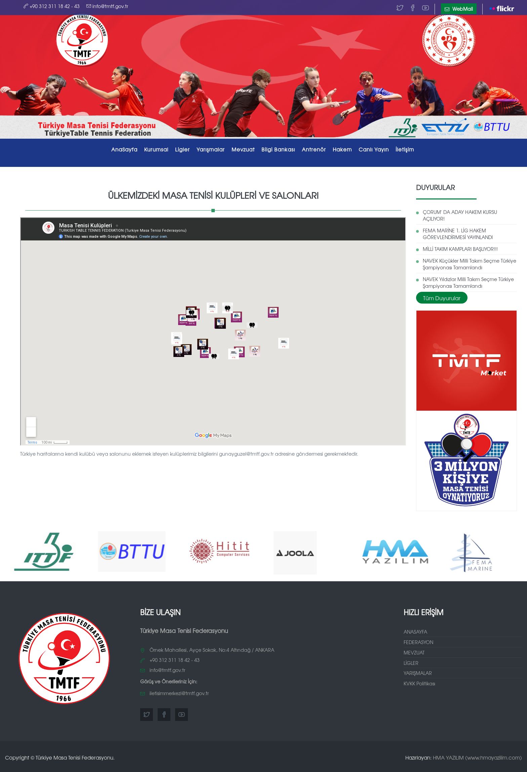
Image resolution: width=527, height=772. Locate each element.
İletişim (405, 149)
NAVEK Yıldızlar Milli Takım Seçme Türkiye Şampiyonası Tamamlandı (468, 280)
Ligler (182, 149)
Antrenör (314, 149)
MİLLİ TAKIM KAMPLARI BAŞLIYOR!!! (460, 246)
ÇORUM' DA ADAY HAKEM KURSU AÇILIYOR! (460, 213)
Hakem (342, 149)
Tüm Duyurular (441, 295)
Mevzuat (243, 149)
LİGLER (411, 660)
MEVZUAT (414, 650)
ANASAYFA (415, 629)
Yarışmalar (211, 149)
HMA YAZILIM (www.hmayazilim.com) (477, 755)
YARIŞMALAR (418, 671)
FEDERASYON (418, 639)
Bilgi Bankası (278, 149)
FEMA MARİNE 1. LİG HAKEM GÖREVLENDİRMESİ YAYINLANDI (458, 231)
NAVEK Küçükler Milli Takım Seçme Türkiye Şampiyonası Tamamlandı (469, 262)
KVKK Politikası (419, 681)
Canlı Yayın (374, 149)
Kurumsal (156, 149)
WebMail (459, 8)
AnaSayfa (124, 149)
